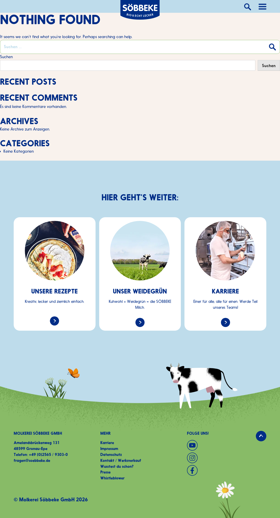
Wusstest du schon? (117, 466)
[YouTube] (226, 445)
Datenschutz (111, 454)
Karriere (107, 442)
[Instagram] (226, 458)
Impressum (109, 448)
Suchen (6, 56)
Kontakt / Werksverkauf (120, 460)
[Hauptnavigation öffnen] (262, 6)
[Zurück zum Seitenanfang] (261, 436)
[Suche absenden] (272, 46)
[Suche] (247, 6)
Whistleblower (112, 478)
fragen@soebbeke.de (32, 460)
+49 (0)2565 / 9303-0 (48, 454)
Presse (105, 472)
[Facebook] (226, 470)
